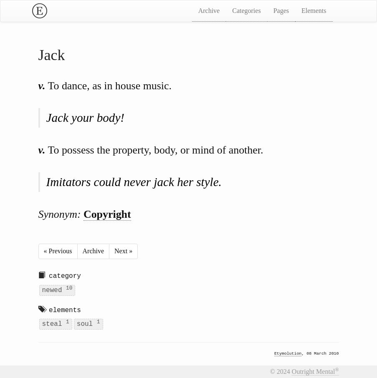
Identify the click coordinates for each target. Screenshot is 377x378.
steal (55, 323)
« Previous (58, 251)
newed (57, 289)
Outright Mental (315, 371)
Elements (313, 10)
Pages (281, 10)
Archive (209, 10)
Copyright (107, 214)
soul (88, 323)
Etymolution (287, 354)
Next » (123, 251)
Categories (246, 10)
